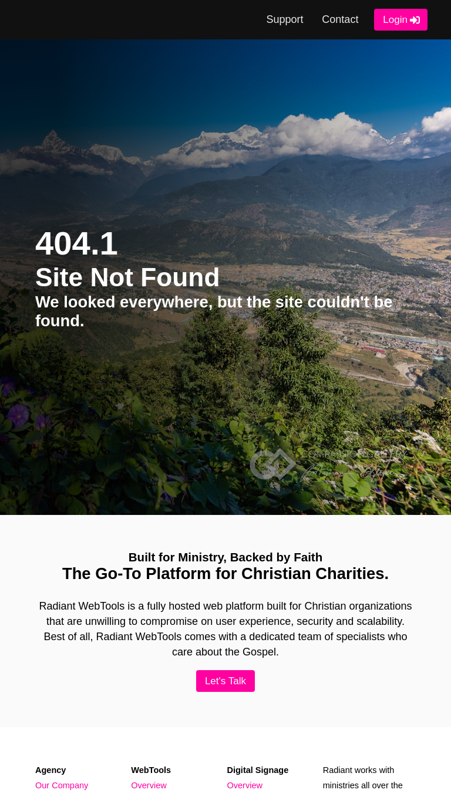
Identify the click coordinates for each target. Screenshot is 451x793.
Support (285, 19)
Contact (340, 19)
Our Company (61, 785)
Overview (148, 785)
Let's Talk (225, 681)
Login (395, 19)
